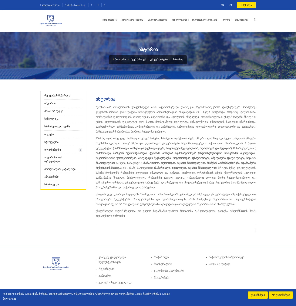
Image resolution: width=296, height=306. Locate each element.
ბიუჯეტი (49, 134)
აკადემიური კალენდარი (169, 270)
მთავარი (119, 59)
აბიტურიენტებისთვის (131, 19)
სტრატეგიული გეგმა (57, 126)
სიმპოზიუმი (241, 19)
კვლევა (226, 19)
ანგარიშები (51, 176)
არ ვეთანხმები (281, 295)
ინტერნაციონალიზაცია (204, 19)
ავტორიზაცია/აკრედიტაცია (53, 159)
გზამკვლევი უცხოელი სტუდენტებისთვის (112, 260)
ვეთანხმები (258, 295)
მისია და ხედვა (53, 111)
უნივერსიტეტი (159, 59)
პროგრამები (161, 277)
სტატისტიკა (51, 184)
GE (231, 5)
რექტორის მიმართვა (57, 95)
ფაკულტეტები (179, 19)
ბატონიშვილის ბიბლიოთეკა (226, 257)
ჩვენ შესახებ (109, 19)
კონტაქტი (105, 275)
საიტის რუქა (161, 257)
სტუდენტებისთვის (157, 19)
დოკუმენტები (52, 149)
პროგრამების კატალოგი (60, 169)
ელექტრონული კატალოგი (115, 282)
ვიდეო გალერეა (49, 5)
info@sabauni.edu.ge (75, 5)
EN (222, 5)
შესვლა (246, 5)
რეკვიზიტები (106, 268)
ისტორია (177, 59)
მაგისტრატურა (163, 264)
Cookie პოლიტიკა (219, 264)
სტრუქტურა (51, 142)
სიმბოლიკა (51, 118)
